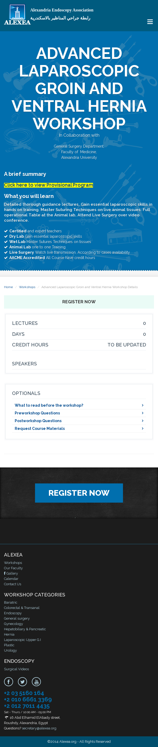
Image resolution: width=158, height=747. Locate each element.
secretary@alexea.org (39, 728)
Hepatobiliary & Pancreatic (25, 629)
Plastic (9, 645)
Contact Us (12, 584)
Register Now (79, 301)
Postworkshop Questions (38, 421)
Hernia (9, 634)
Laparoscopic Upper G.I (22, 640)
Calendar (11, 579)
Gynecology (13, 624)
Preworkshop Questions (37, 413)
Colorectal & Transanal (22, 608)
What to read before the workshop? (49, 405)
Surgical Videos (16, 669)
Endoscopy (13, 613)
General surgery (17, 618)
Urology (10, 650)
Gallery (11, 573)
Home (8, 287)
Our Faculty (13, 568)
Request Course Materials (40, 428)
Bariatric (10, 602)
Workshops (27, 287)
